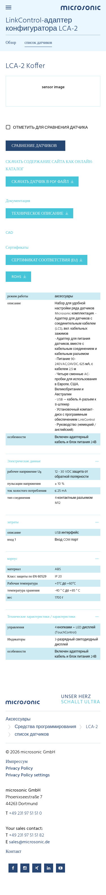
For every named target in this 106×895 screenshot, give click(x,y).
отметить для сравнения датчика (50, 127)
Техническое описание (37, 213)
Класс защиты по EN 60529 (26, 576)
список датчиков (38, 43)
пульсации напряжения (24, 484)
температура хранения (23, 590)
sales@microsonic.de (29, 842)
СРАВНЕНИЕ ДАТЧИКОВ (34, 146)
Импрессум (17, 761)
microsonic (23, 704)
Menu (8, 7)
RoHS (16, 277)
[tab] (53, 461)
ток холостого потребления (26, 491)
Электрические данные (24, 461)
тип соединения (18, 498)
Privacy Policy (19, 768)
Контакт (13, 851)
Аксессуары (18, 719)
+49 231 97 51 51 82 (26, 835)
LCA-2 (92, 727)
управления (15, 627)
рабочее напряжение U (24, 472)
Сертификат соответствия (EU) (45, 260)
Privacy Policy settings (28, 775)
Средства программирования (45, 727)
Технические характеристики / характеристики (41, 617)
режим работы (17, 296)
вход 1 (11, 540)
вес (9, 598)
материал (14, 569)
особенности (16, 437)
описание (14, 303)
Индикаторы (16, 639)
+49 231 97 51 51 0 (25, 813)
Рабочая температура (22, 583)
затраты (12, 522)
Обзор (11, 43)
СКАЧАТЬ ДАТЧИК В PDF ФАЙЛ (40, 182)
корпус (12, 559)
